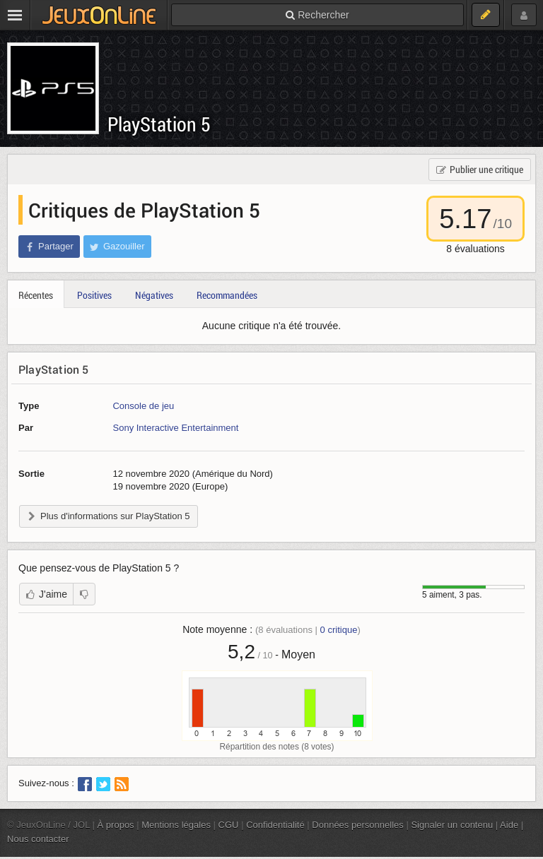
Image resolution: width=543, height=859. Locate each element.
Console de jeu (143, 406)
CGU (228, 824)
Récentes (35, 295)
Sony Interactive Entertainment (175, 427)
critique (339, 629)
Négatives (154, 295)
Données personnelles (358, 824)
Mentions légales (176, 824)
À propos (116, 824)
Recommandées (227, 295)
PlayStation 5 (159, 124)
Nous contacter (38, 839)
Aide (509, 824)
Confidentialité (275, 824)
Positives (94, 295)
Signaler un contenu (452, 824)
